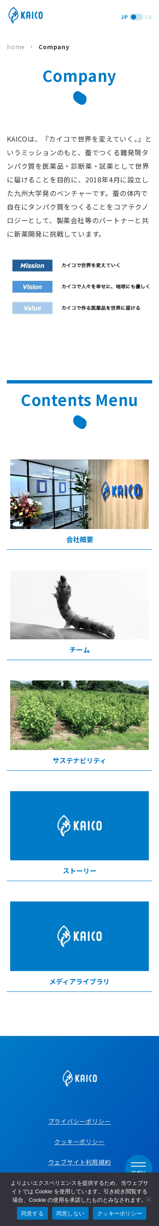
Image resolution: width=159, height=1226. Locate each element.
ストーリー (79, 833)
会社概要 (79, 501)
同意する (32, 1213)
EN (148, 16)
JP (124, 16)
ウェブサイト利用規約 (79, 1162)
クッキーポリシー (79, 1141)
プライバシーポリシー (79, 1121)
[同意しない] (148, 1199)
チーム (79, 612)
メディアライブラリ (79, 943)
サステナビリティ (79, 722)
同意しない (70, 1213)
